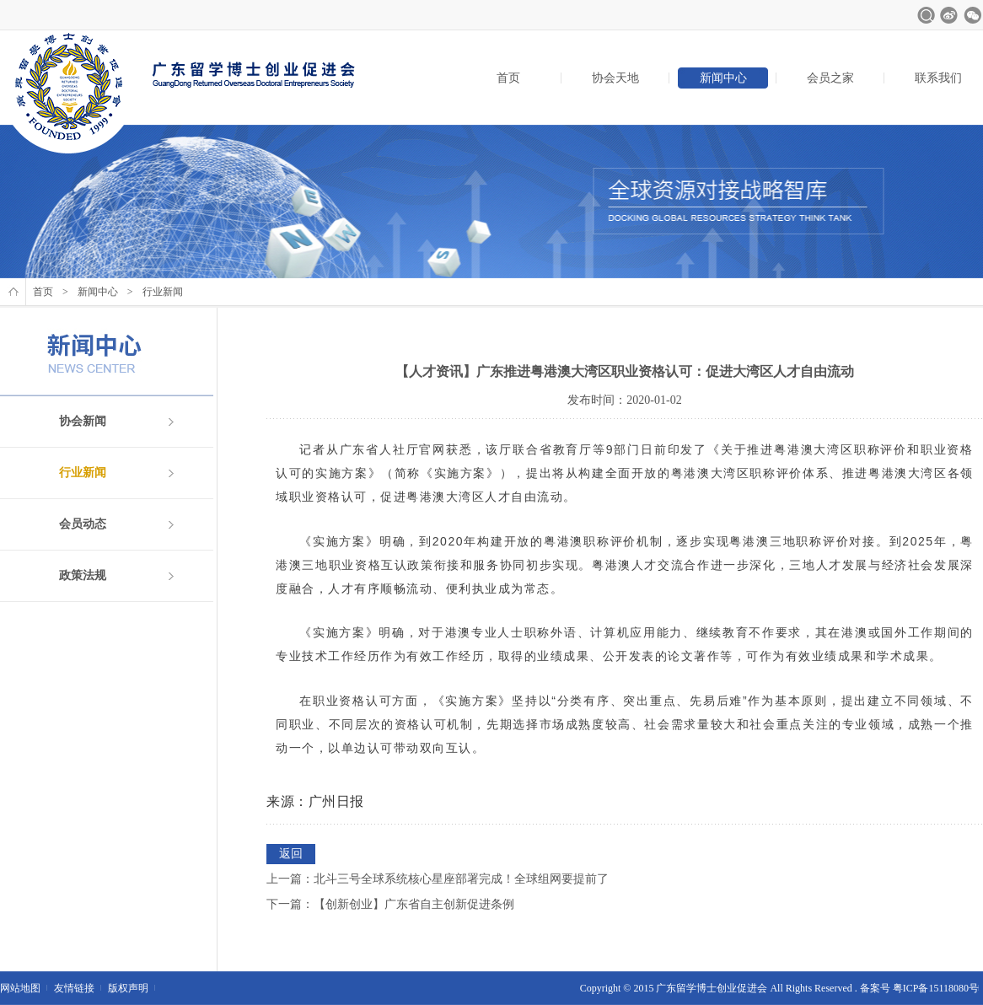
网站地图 (20, 988)
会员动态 (82, 524)
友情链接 (74, 988)
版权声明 (128, 988)
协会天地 (615, 78)
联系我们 (938, 78)
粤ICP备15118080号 (936, 988)
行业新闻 (82, 472)
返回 (291, 853)
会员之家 (830, 78)
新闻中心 (723, 78)
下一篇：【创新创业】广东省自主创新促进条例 (390, 904)
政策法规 (82, 575)
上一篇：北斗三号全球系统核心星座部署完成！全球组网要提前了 (437, 879)
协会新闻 (82, 421)
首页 (508, 78)
